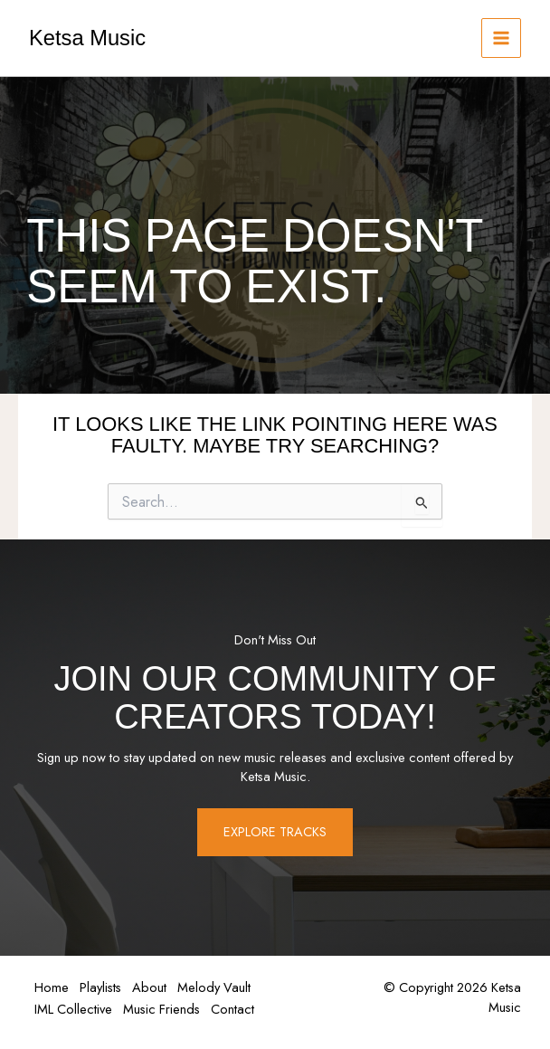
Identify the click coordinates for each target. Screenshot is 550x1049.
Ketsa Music (87, 38)
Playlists (106, 987)
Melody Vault (226, 987)
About (158, 987)
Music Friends (166, 1007)
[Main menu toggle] (501, 38)
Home (53, 987)
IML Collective (75, 1007)
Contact (241, 1007)
